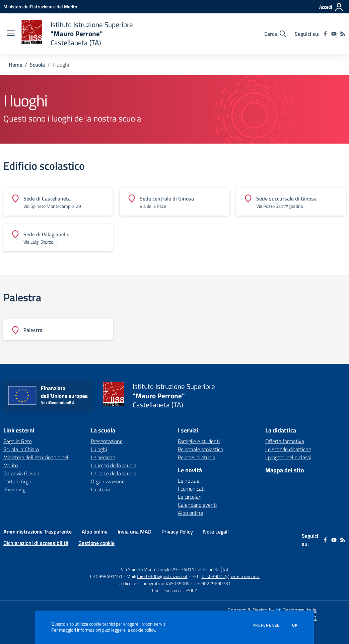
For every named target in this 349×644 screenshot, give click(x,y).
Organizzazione (108, 481)
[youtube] (334, 34)
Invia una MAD (134, 532)
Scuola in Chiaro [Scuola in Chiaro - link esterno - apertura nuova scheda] (21, 449)
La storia (100, 489)
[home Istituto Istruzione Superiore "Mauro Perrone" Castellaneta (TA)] (77, 33)
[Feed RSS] (343, 34)
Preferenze (266, 625)
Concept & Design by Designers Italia (272, 610)
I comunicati (191, 489)
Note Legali (216, 532)
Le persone (103, 457)
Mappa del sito (284, 470)
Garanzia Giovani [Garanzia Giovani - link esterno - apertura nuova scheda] (22, 473)
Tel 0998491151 (106, 576)
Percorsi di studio (196, 457)
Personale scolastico (200, 449)
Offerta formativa (284, 441)
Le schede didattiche (288, 449)
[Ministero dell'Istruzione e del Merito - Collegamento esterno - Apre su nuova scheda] (40, 6)
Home (15, 65)
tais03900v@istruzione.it (162, 576)
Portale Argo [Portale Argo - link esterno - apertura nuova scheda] (17, 481)
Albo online (190, 513)
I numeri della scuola (113, 465)
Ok (295, 625)
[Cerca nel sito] (275, 33)
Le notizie (188, 481)
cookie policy (143, 630)
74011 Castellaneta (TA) (204, 569)
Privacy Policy (177, 532)
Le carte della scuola (113, 473)
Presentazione (107, 441)
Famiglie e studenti (199, 441)
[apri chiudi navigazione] (11, 34)
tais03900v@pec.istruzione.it (231, 576)
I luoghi (99, 449)
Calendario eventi (197, 505)
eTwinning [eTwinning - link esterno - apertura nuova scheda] (14, 489)
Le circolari (189, 497)
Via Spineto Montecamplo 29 (149, 569)
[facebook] (325, 34)
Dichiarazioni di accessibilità (35, 543)
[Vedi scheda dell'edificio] (58, 201)
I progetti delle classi (288, 457)
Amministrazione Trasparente (37, 532)
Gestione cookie (96, 543)
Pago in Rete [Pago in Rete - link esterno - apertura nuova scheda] (17, 441)
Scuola (37, 65)
